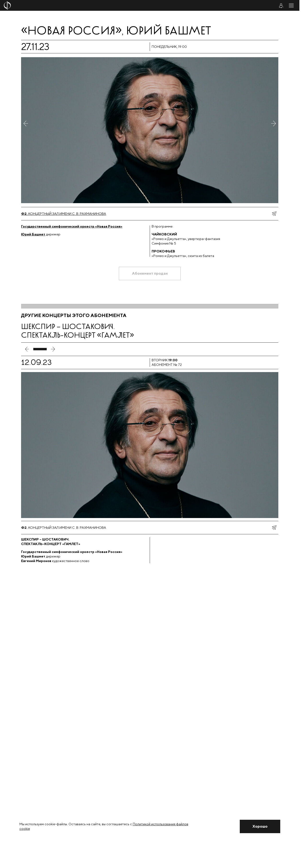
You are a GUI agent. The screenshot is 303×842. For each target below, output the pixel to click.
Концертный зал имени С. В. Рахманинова (63, 214)
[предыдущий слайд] (27, 349)
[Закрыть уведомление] (260, 826)
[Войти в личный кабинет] (281, 5)
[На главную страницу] (125, 5)
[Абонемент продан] (150, 273)
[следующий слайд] (53, 349)
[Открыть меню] (291, 5)
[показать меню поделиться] (274, 213)
